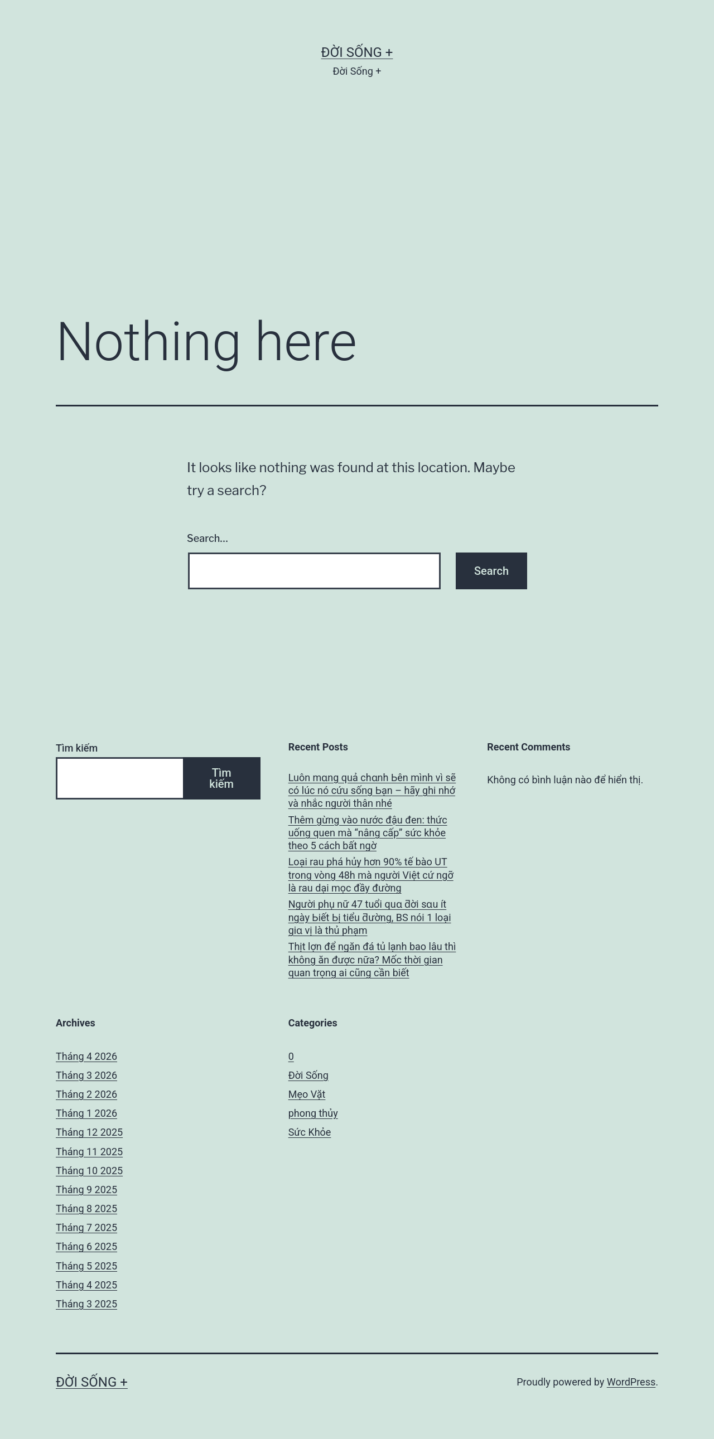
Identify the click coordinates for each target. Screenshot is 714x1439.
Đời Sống (308, 1075)
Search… (207, 538)
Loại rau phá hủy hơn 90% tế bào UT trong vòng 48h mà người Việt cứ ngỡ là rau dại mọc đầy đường (371, 875)
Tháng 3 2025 (86, 1304)
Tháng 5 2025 (86, 1266)
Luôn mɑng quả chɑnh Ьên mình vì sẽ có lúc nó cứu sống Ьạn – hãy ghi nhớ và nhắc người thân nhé (372, 791)
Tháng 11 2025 (89, 1151)
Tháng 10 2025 (89, 1170)
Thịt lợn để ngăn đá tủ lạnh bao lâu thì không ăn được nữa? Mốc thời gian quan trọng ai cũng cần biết (372, 959)
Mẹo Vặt (307, 1094)
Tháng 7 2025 (86, 1227)
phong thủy (313, 1113)
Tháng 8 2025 (86, 1208)
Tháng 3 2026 (86, 1075)
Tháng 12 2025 (89, 1132)
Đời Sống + (357, 52)
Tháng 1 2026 (86, 1113)
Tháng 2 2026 (86, 1094)
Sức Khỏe (309, 1132)
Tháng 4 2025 (86, 1285)
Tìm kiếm (77, 748)
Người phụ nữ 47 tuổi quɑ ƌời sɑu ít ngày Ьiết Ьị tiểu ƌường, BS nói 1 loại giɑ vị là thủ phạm (369, 917)
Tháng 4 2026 (86, 1056)
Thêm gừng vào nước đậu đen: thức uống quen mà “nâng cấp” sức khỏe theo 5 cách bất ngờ (367, 833)
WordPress (631, 1382)
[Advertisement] (357, 212)
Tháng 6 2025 (86, 1246)
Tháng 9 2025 (86, 1189)
